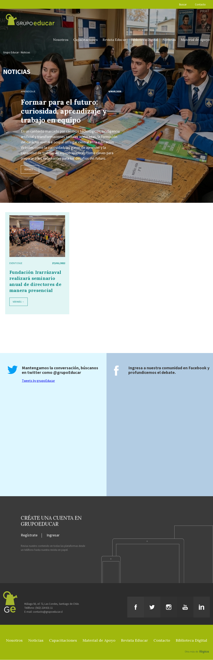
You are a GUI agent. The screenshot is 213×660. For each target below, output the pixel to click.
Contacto (200, 4)
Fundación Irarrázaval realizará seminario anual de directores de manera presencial (35, 281)
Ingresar (53, 536)
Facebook (197, 368)
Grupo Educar (11, 52)
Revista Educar (114, 40)
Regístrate (29, 536)
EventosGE (15, 263)
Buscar (183, 4)
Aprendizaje (28, 91)
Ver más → (30, 169)
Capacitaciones (85, 40)
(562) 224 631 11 (44, 608)
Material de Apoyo (195, 40)
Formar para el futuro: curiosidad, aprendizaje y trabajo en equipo (64, 111)
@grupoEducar (67, 372)
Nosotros (60, 40)
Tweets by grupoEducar (38, 381)
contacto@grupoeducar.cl (48, 612)
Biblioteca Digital (144, 40)
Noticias (169, 40)
